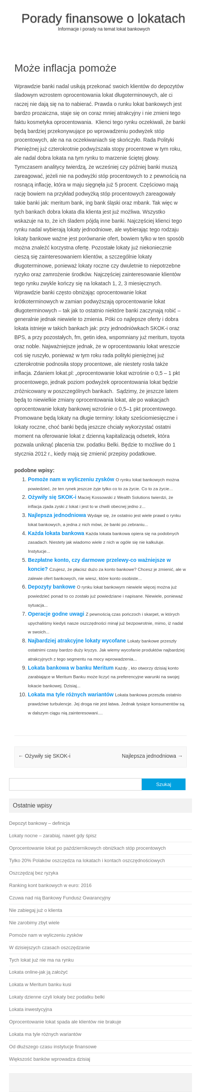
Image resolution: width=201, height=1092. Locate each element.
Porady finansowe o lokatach (103, 18)
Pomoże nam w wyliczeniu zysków (71, 479)
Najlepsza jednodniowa (57, 515)
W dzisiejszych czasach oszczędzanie (49, 947)
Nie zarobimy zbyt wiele (34, 922)
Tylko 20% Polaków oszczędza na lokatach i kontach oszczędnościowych (87, 860)
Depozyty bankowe (51, 587)
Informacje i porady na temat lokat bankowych (104, 29)
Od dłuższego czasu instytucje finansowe (53, 1046)
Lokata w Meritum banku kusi (40, 984)
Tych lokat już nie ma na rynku (41, 960)
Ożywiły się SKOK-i (52, 497)
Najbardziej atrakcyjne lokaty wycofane (77, 641)
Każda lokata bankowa (56, 533)
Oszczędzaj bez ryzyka (33, 873)
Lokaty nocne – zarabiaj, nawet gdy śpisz (53, 835)
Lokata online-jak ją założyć (38, 972)
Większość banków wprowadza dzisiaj (49, 1059)
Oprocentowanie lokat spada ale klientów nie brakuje (65, 1022)
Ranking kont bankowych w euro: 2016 (50, 885)
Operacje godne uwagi (56, 614)
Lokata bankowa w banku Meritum (71, 668)
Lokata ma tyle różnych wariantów (71, 694)
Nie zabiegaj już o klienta (35, 910)
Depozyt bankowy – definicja (39, 823)
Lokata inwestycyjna (30, 1009)
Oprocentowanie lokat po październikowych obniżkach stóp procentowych (87, 848)
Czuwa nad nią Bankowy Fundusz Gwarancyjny (59, 898)
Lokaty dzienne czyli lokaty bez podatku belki (56, 997)
